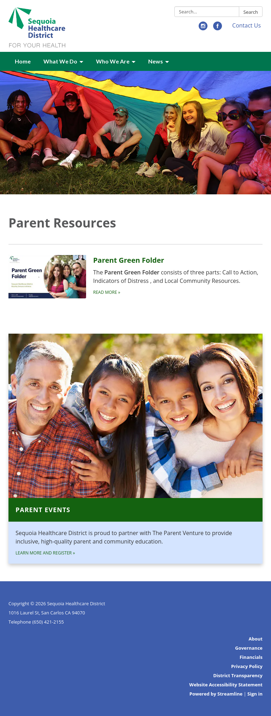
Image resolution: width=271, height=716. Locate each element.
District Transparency (238, 675)
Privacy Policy (247, 666)
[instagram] (203, 28)
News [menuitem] (155, 61)
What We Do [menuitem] (60, 61)
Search (250, 12)
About (256, 639)
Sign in (255, 694)
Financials (251, 657)
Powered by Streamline (215, 694)
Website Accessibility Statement (226, 684)
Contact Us (246, 25)
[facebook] (217, 28)
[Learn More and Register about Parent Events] (135, 449)
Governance (249, 648)
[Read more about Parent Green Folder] (135, 276)
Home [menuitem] (23, 61)
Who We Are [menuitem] (113, 61)
